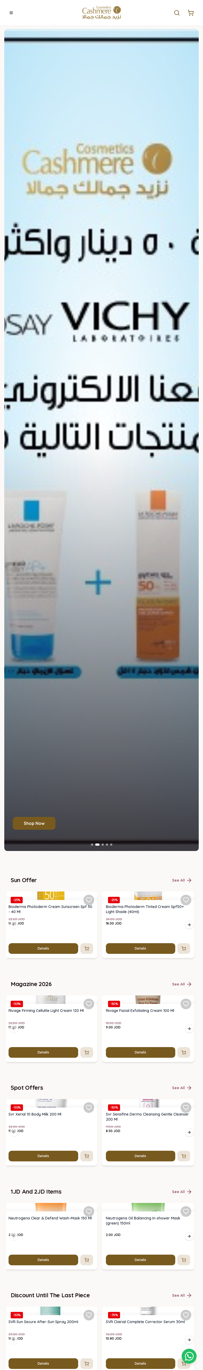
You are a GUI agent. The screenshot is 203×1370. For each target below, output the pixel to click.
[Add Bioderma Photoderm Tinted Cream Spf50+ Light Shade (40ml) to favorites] (186, 900)
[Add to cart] (86, 948)
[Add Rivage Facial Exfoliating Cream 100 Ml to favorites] (186, 1003)
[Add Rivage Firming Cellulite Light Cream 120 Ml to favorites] (88, 1003)
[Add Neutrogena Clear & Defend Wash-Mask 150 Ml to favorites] (88, 1211)
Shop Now (34, 823)
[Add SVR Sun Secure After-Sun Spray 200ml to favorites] (88, 1315)
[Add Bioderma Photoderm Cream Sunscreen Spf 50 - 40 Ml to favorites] (88, 900)
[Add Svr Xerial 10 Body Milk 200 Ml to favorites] (88, 1107)
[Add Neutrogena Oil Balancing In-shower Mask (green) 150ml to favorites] (186, 1211)
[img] (50, 895)
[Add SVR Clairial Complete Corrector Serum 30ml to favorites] (186, 1315)
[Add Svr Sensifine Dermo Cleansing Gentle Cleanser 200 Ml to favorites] (186, 1107)
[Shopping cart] (189, 1356)
